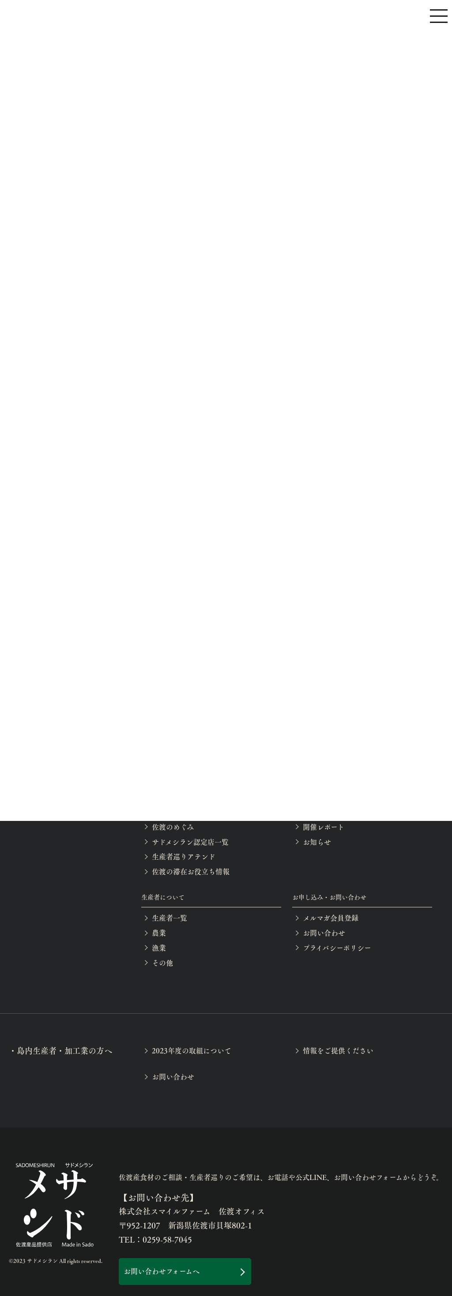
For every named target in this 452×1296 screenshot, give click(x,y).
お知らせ (317, 842)
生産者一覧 (169, 918)
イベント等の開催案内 (338, 812)
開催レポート (323, 827)
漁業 (159, 948)
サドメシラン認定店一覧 (190, 842)
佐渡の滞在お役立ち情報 (191, 871)
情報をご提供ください (338, 1050)
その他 (162, 963)
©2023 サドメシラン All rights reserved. (55, 1260)
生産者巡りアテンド (183, 856)
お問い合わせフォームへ (162, 1271)
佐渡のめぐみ (173, 827)
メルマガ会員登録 (330, 918)
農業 (159, 933)
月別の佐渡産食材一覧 (187, 812)
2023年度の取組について (191, 1050)
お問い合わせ (324, 933)
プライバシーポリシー (337, 948)
